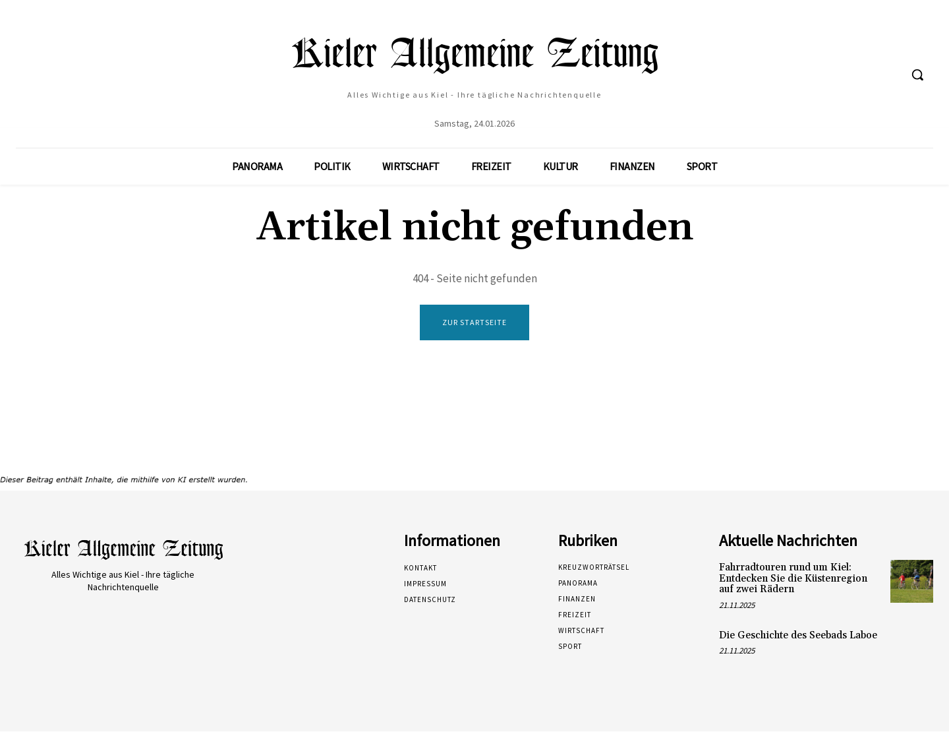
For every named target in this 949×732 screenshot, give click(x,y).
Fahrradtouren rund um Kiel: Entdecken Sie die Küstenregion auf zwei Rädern (793, 580)
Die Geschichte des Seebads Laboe (798, 636)
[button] (917, 74)
